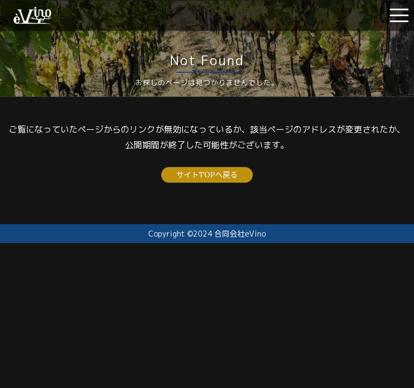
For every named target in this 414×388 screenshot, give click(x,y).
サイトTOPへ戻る (207, 174)
